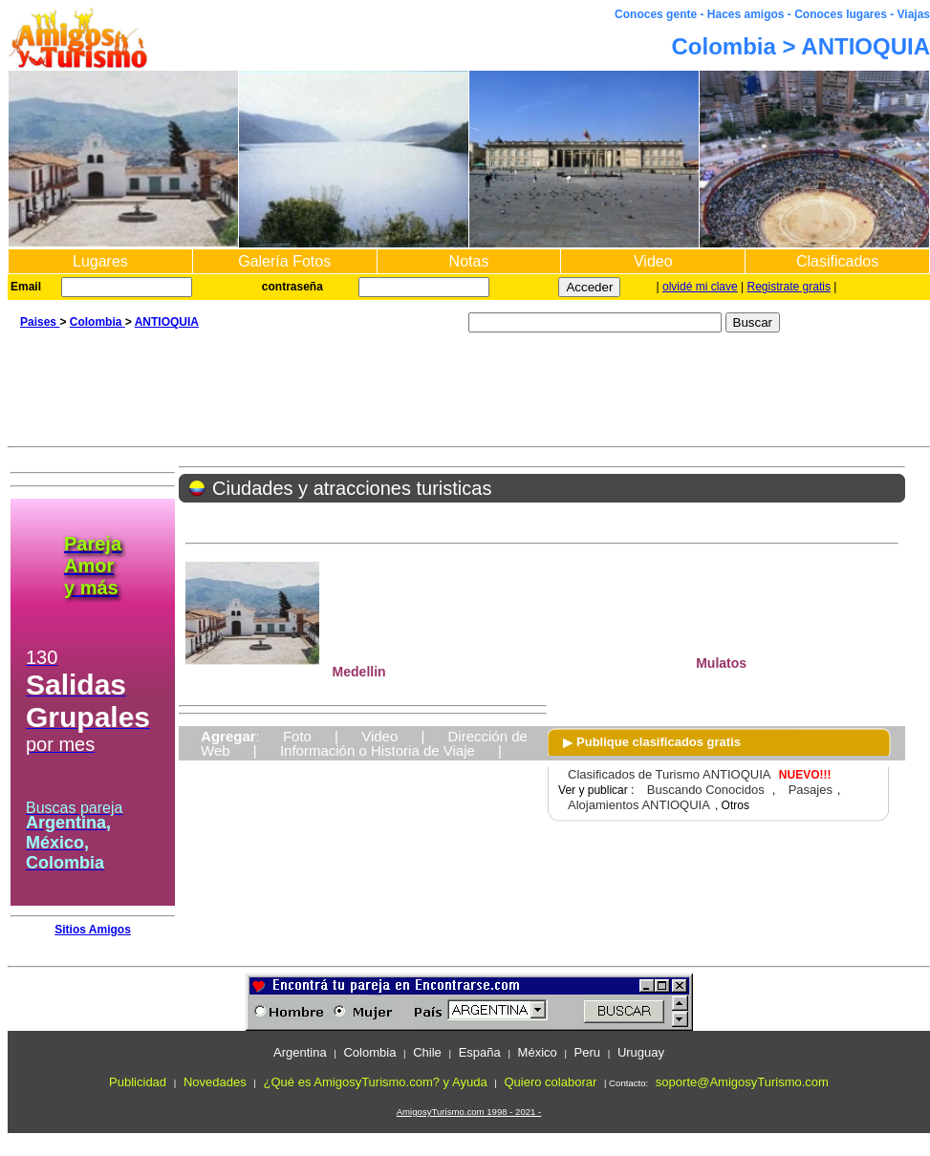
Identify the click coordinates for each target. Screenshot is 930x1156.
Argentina (300, 1052)
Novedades (215, 1082)
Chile (427, 1052)
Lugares (100, 261)
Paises (39, 322)
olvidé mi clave (700, 286)
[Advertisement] (469, 394)
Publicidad (137, 1082)
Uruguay (640, 1052)
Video (653, 261)
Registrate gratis (789, 286)
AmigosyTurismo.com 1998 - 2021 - (469, 1111)
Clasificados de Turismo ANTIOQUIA (669, 774)
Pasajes (811, 789)
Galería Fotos (284, 261)
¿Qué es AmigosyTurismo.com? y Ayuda (375, 1082)
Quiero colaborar (550, 1082)
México (537, 1052)
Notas (469, 261)
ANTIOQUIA (167, 322)
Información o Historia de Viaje (377, 750)
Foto (297, 736)
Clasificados (837, 261)
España (480, 1052)
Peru (587, 1052)
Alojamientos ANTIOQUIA (639, 805)
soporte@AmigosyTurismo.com (742, 1082)
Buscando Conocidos (706, 789)
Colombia (97, 322)
